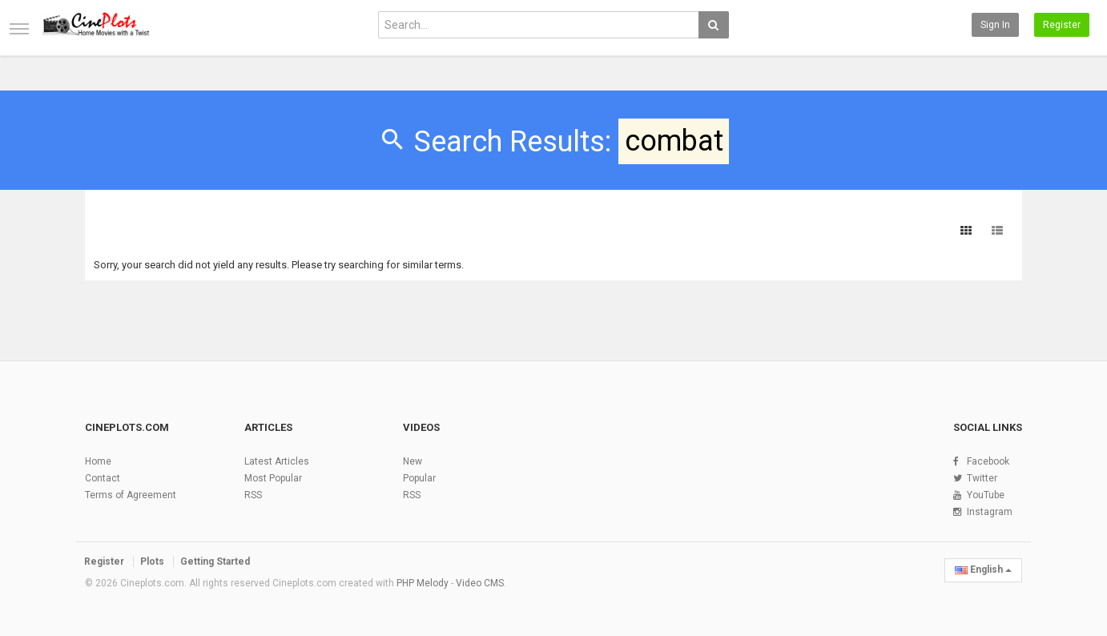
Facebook (988, 461)
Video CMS (480, 583)
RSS (253, 495)
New (412, 461)
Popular (419, 478)
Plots (152, 561)
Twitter (982, 478)
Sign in (995, 24)
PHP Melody (423, 583)
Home (98, 461)
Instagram (989, 511)
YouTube (985, 495)
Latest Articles (276, 461)
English (983, 569)
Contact (102, 478)
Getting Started (215, 561)
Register (1062, 24)
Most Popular (273, 478)
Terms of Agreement (130, 495)
